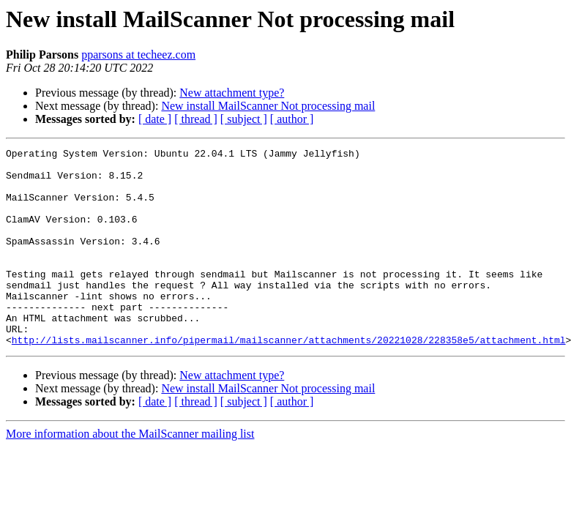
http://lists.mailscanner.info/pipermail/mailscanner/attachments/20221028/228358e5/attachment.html (289, 379)
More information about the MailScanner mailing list (130, 473)
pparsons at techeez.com (138, 54)
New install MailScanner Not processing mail (268, 106)
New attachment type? (231, 92)
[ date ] (154, 119)
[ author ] (292, 119)
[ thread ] (195, 119)
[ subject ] (243, 119)
